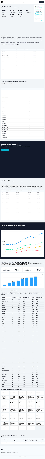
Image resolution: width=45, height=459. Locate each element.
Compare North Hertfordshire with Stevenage (30, 406)
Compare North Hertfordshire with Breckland (12, 423)
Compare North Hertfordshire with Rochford (21, 397)
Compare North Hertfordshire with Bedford (4, 406)
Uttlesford (3, 384)
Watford (3, 323)
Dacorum (3, 325)
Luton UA (3, 364)
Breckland (3, 372)
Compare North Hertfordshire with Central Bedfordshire (4, 397)
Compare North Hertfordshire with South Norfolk (22, 415)
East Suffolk (3, 366)
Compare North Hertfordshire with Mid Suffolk (39, 415)
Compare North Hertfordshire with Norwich (12, 419)
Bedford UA (3, 329)
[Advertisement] (22, 27)
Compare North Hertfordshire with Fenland (30, 415)
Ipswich (3, 368)
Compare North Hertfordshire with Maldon (30, 428)
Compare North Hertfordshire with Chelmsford (4, 401)
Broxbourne (3, 311)
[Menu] (42, 274)
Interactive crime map (38, 9)
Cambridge (3, 307)
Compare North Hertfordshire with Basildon (4, 410)
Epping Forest (4, 317)
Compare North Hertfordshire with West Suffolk (39, 410)
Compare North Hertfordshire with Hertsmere (21, 410)
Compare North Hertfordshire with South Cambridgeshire (13, 393)
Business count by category (38, 20)
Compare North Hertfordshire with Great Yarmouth (5, 419)
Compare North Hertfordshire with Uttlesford (21, 428)
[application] (22, 243)
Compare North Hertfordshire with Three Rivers (31, 397)
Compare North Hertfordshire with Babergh (4, 415)
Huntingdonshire (4, 331)
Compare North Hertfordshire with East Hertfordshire (22, 393)
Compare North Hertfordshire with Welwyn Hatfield (38, 423)
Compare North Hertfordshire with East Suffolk (31, 419)
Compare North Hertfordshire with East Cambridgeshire (5, 428)
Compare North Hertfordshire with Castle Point (13, 410)
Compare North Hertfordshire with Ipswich (38, 419)
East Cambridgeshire (4, 380)
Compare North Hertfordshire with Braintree (38, 401)
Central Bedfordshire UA (5, 309)
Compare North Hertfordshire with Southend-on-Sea (21, 406)
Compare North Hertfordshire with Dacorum (30, 401)
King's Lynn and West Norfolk (5, 370)
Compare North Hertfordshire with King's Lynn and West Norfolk (5, 423)
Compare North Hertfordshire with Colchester (38, 406)
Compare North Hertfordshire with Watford (21, 401)
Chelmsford (3, 319)
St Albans (3, 299)
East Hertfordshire (4, 303)
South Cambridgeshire (5, 301)
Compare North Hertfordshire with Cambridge (38, 393)
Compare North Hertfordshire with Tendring (12, 428)
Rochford (3, 313)
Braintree (3, 327)
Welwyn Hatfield (4, 378)
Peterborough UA (4, 374)
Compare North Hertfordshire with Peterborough (21, 423)
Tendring (3, 382)
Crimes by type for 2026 (38, 7)
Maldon (3, 386)
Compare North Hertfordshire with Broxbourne (12, 397)
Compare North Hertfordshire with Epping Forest (39, 397)
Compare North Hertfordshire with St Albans (4, 393)
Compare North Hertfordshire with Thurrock (12, 401)
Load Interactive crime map (5, 149)
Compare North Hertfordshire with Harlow (12, 415)
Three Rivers (3, 315)
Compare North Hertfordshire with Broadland (30, 410)
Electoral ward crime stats (38, 8)
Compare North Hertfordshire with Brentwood (30, 393)
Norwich (3, 362)
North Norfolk (4, 376)
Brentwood (3, 305)
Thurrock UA (3, 321)
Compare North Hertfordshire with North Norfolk (31, 423)
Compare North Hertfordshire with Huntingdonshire (12, 406)
